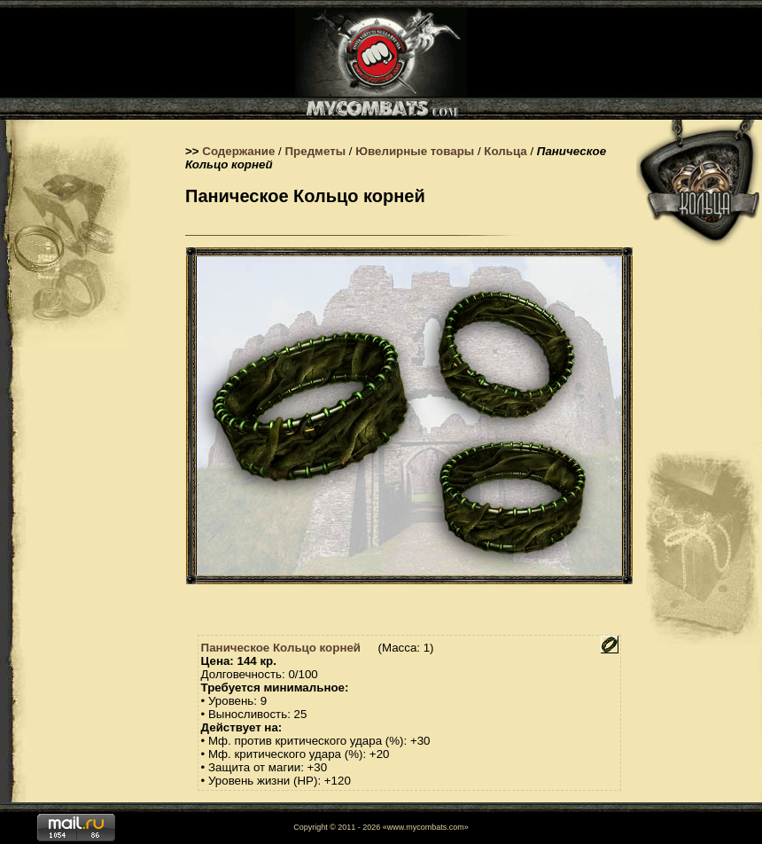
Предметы (315, 151)
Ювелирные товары (414, 151)
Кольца (505, 151)
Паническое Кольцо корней (281, 647)
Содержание (238, 151)
